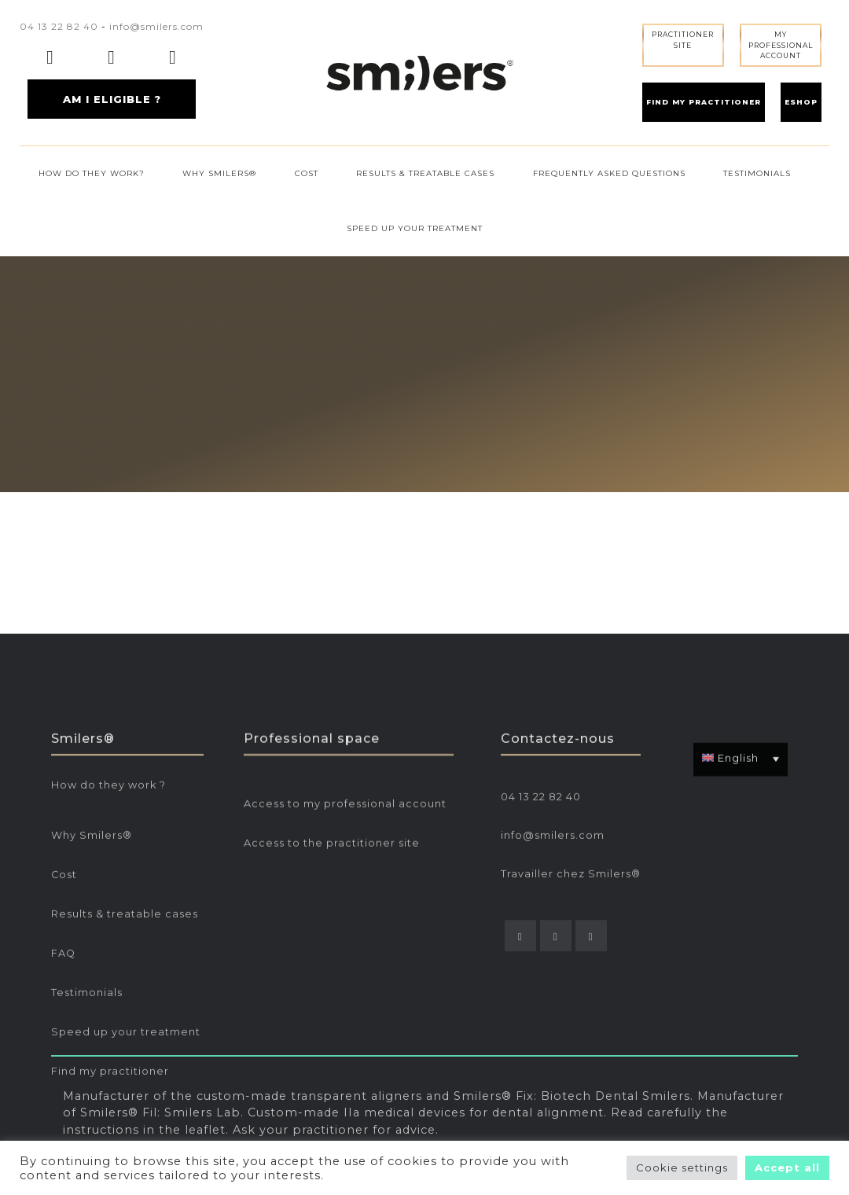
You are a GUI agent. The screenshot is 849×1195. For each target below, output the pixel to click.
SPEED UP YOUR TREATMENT (415, 228)
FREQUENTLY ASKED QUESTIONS (609, 173)
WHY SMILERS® (219, 173)
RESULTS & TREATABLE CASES (425, 173)
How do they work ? (108, 912)
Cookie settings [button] (682, 1167)
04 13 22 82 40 (59, 26)
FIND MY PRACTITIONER (703, 101)
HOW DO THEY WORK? (92, 173)
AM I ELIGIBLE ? (112, 99)
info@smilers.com (156, 26)
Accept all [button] (787, 1167)
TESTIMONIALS (757, 173)
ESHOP (801, 101)
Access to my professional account (345, 931)
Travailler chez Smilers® (571, 1001)
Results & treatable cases (124, 1041)
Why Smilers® (91, 963)
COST (306, 173)
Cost (64, 1002)
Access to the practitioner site (332, 970)
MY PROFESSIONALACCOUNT (780, 45)
